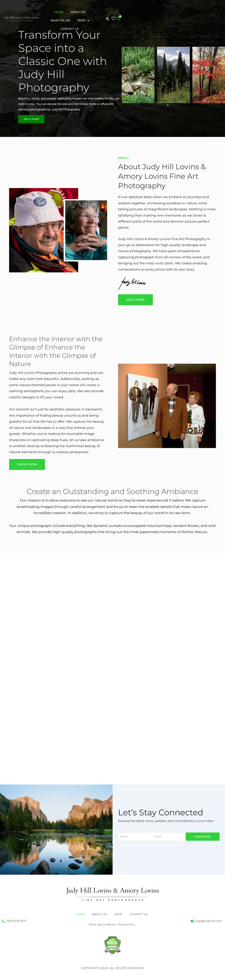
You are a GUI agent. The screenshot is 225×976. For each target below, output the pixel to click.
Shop (83, 20)
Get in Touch (31, 119)
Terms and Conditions (102, 924)
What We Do (60, 20)
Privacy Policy (126, 924)
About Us (78, 12)
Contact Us (70, 28)
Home (58, 12)
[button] (108, 19)
